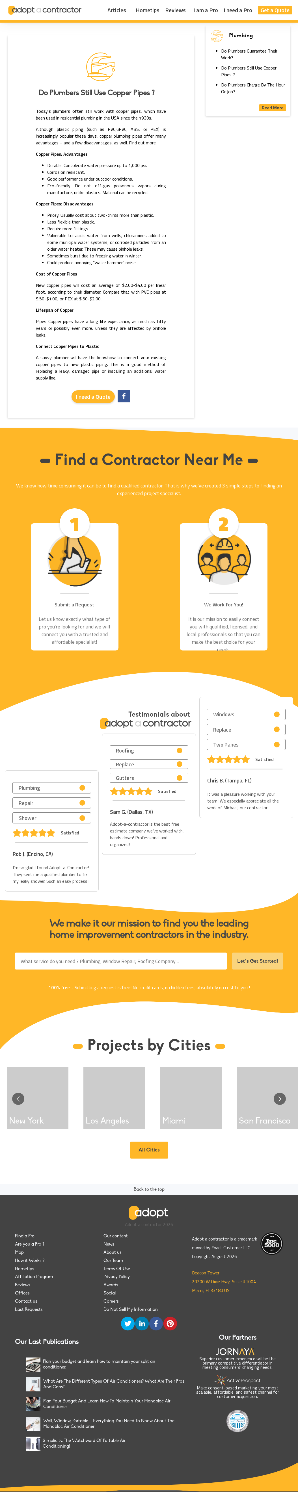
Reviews (175, 10)
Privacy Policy (116, 1277)
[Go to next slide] (280, 1099)
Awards (110, 1285)
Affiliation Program (34, 1277)
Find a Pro (24, 1236)
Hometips (147, 10)
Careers (111, 1301)
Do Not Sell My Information (130, 1309)
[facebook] (124, 397)
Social (109, 1293)
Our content (115, 1236)
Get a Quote (275, 10)
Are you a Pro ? (29, 1244)
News (108, 1244)
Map (19, 1252)
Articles (116, 10)
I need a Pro (238, 10)
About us (112, 1252)
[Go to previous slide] (18, 1099)
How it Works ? (29, 1261)
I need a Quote (93, 396)
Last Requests (29, 1309)
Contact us (26, 1301)
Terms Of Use (116, 1269)
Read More (272, 107)
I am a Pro (205, 10)
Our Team (113, 1261)
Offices (22, 1293)
